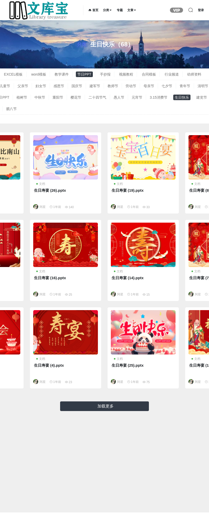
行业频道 (172, 74)
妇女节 (41, 86)
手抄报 (105, 74)
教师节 (113, 86)
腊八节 (11, 109)
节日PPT (84, 74)
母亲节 (149, 86)
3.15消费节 (158, 97)
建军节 (95, 86)
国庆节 (77, 86)
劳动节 (131, 86)
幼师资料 (194, 74)
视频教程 (126, 74)
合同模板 (149, 74)
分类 (107, 10)
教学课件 (62, 74)
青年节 (185, 86)
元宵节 (137, 97)
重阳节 (58, 97)
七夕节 (167, 86)
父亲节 (23, 86)
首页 (93, 10)
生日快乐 (182, 97)
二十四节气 (97, 97)
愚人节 (119, 97)
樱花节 (76, 97)
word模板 (38, 74)
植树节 (21, 97)
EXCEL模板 (13, 74)
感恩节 (59, 86)
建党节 (201, 97)
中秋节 (39, 97)
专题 (120, 10)
